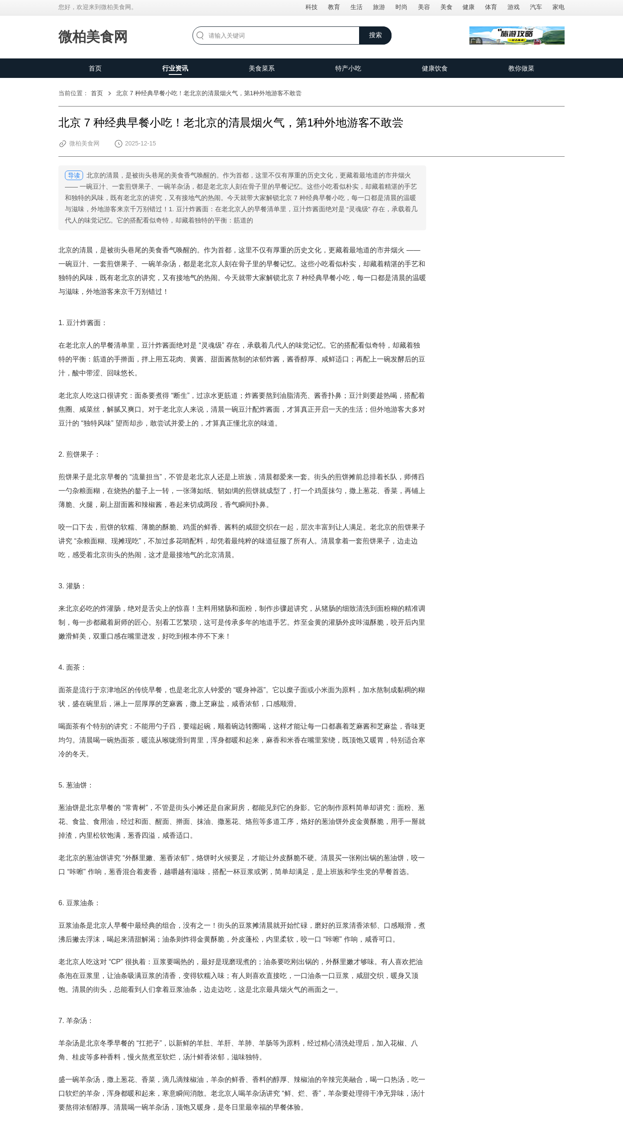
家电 (558, 6)
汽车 (536, 6)
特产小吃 (348, 68)
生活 (356, 6)
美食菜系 (262, 68)
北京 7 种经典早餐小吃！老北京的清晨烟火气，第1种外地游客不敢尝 (209, 93)
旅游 (379, 6)
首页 (95, 68)
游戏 (513, 6)
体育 (491, 6)
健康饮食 (435, 68)
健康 (468, 6)
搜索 (375, 35)
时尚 (401, 6)
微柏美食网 (93, 37)
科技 (311, 6)
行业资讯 (175, 68)
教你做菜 (521, 68)
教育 (334, 6)
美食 (446, 6)
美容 (424, 6)
